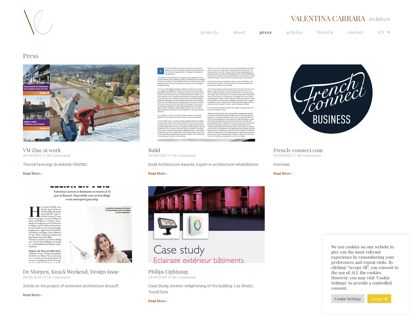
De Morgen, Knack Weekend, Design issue (71, 271)
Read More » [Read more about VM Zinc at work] (32, 174)
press (266, 32)
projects (210, 32)
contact (356, 32)
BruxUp (325, 32)
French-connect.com (298, 150)
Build (154, 150)
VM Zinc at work (42, 150)
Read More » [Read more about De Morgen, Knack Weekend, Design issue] (32, 295)
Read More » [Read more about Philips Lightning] (157, 301)
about (239, 32)
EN (384, 32)
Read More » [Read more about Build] (157, 174)
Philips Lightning (168, 271)
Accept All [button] (379, 298)
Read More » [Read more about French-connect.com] (283, 174)
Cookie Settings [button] (348, 298)
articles (294, 32)
